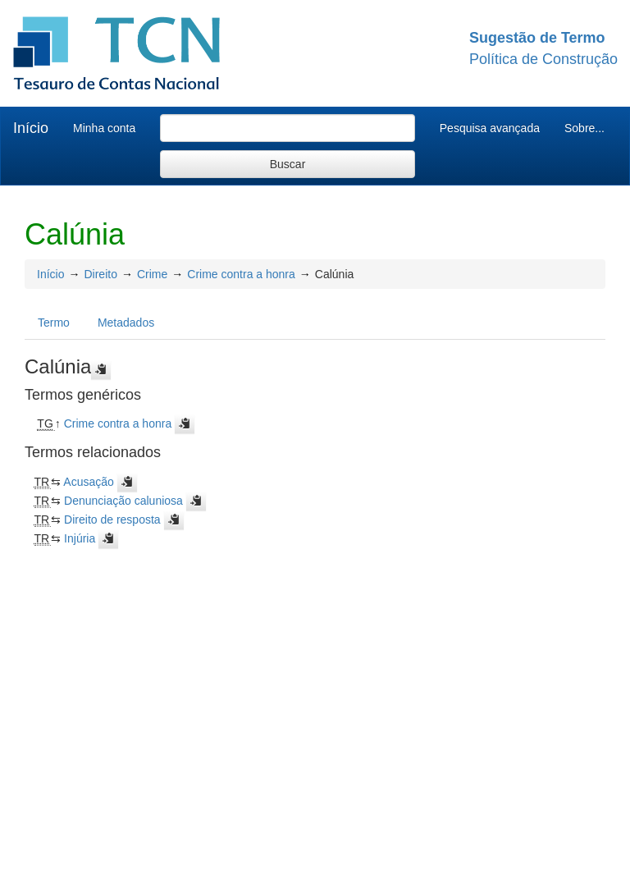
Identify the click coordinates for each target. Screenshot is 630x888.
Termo (54, 322)
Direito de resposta (112, 519)
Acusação (88, 481)
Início (30, 128)
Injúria (79, 538)
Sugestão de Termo (537, 38)
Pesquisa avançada (490, 128)
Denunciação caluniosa (123, 500)
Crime (152, 274)
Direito (100, 274)
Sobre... (584, 128)
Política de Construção (543, 59)
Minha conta (104, 128)
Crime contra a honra (241, 274)
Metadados (126, 322)
